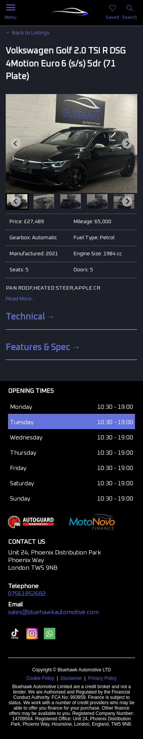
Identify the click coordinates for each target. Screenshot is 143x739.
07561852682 (27, 594)
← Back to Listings (28, 33)
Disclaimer (71, 678)
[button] (43, 201)
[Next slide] (127, 143)
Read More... (20, 298)
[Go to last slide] (16, 143)
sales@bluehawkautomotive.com (53, 612)
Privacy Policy (102, 678)
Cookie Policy (40, 678)
